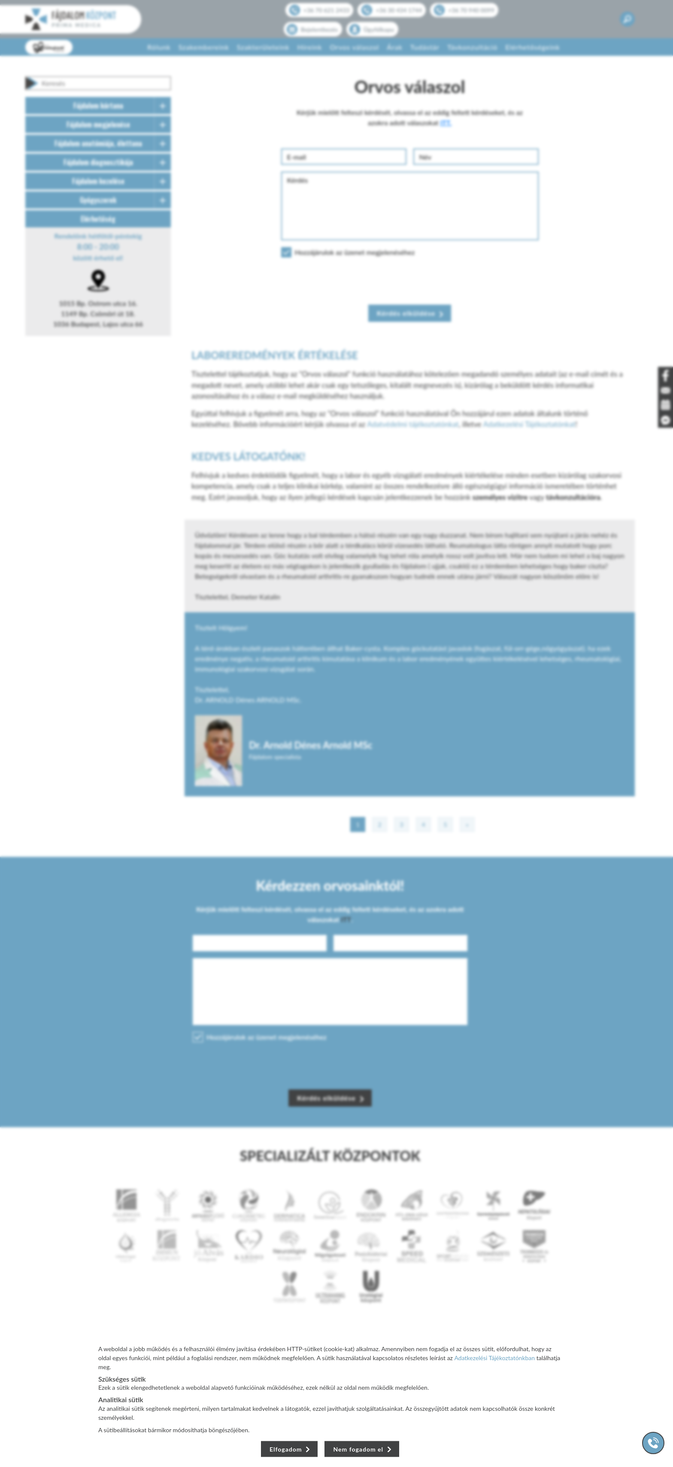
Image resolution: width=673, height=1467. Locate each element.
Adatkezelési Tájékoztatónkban (495, 1357)
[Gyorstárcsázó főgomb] (653, 1443)
